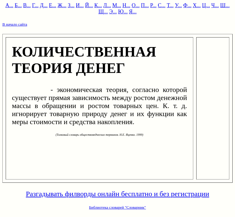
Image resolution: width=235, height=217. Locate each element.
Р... (153, 5)
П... (145, 5)
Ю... (123, 12)
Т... (170, 5)
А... (9, 5)
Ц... (206, 5)
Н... (127, 5)
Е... (52, 5)
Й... (89, 5)
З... (71, 5)
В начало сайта (14, 24)
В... (27, 5)
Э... (113, 12)
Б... (18, 5)
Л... (107, 5)
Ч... (215, 5)
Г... (35, 5)
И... (80, 5)
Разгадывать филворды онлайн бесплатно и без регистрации (117, 194)
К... (98, 5)
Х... (197, 5)
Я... (133, 12)
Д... (44, 5)
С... (162, 5)
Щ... (103, 12)
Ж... (62, 5)
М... (116, 5)
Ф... (187, 5)
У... (178, 5)
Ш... (225, 5)
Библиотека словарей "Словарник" (117, 207)
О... (136, 5)
